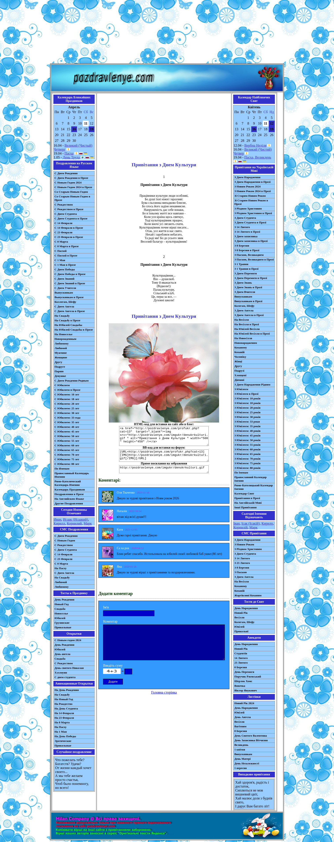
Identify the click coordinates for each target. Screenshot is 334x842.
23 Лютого (241, 662)
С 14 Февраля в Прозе (68, 227)
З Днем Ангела (243, 310)
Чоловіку (240, 356)
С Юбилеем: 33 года (67, 417)
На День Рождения (66, 690)
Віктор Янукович (245, 690)
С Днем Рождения (66, 173)
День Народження (246, 608)
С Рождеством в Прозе (68, 209)
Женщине (60, 357)
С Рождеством (63, 204)
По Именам (61, 468)
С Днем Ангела (64, 306)
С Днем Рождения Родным (71, 380)
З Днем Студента (245, 217)
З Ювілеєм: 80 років (247, 468)
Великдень (241, 745)
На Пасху (60, 568)
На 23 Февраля (64, 717)
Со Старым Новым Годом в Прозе (72, 198)
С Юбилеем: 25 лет (66, 408)
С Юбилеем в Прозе (67, 389)
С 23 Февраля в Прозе (68, 237)
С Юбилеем (62, 385)
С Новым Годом (64, 540)
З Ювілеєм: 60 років (247, 449)
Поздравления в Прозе (69, 494)
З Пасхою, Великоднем (249, 254)
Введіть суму (113, 665)
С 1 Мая (59, 260)
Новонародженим (245, 342)
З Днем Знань (243, 282)
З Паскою (240, 572)
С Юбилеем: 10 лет (66, 394)
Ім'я (106, 607)
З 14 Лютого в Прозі (247, 231)
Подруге (59, 366)
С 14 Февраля (63, 223)
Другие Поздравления (68, 503)
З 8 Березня (241, 245)
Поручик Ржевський (247, 676)
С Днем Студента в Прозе (70, 218)
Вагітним (240, 726)
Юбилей (59, 618)
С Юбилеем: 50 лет (66, 436)
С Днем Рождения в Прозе (71, 178)
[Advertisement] (167, 33)
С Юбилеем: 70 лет (66, 454)
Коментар (110, 621)
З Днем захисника (245, 236)
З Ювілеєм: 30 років (247, 417)
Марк (88, 523)
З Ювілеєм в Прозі (246, 393)
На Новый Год (63, 699)
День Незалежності (246, 763)
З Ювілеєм (241, 389)
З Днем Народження (247, 177)
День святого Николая (69, 668)
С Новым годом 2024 (67, 640)
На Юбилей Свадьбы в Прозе (73, 329)
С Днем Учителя (65, 288)
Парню (59, 371)
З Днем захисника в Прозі (251, 241)
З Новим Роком (244, 544)
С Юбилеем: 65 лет (66, 450)
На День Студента (66, 708)
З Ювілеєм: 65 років (247, 454)
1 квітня (239, 749)
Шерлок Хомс (243, 681)
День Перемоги (244, 672)
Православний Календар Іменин (250, 478)
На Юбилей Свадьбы (68, 325)
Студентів (240, 653)
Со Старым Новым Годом (71, 191)
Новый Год (61, 604)
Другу (58, 362)
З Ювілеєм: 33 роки (247, 421)
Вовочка (239, 685)
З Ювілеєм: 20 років (247, 407)
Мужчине (60, 352)
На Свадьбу (62, 315)
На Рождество (63, 703)
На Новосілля (243, 338)
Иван (57, 519)
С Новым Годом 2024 (67, 182)
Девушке (60, 376)
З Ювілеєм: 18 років (247, 403)
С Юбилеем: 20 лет (66, 403)
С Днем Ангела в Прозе (69, 311)
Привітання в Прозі (247, 498)
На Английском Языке (69, 498)
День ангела (62, 654)
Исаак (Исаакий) (75, 519)
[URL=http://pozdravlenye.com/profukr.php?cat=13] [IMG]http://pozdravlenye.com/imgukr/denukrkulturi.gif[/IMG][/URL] (164, 455)
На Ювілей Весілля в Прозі (252, 333)
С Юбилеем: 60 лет (66, 445)
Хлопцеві (240, 375)
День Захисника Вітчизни (251, 740)
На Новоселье (63, 334)
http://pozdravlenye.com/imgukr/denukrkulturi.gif (164, 469)
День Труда (71, 157)
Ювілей (239, 626)
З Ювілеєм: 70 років (247, 458)
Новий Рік (241, 612)
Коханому (240, 347)
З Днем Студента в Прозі (250, 222)
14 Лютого (241, 658)
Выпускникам (63, 292)
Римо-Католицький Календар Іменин (253, 487)
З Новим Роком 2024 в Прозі (252, 191)
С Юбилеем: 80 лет (66, 464)
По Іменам (241, 472)
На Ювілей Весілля (247, 329)
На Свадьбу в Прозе (67, 320)
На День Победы (65, 736)
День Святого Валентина (250, 735)
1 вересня (240, 768)
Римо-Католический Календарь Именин (67, 483)
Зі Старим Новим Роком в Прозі (251, 202)
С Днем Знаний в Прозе (69, 283)
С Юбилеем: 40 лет (66, 426)
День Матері (242, 758)
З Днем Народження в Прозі (252, 181)
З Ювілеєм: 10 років (247, 398)
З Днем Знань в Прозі (248, 287)
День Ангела (242, 717)
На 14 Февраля (64, 713)
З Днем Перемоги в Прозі (250, 278)
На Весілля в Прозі (246, 324)
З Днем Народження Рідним (252, 384)
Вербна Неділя (255, 145)
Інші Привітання (245, 507)
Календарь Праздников (69, 489)
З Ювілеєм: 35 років (247, 426)
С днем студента (64, 677)
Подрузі (239, 370)
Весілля (239, 617)
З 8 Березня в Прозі (246, 250)
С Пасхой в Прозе (65, 255)
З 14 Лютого (242, 227)
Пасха (68, 153)
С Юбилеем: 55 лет (66, 440)
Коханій (239, 352)
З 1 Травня (241, 264)
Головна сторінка (164, 692)
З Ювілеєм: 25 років (247, 412)
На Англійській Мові (248, 502)
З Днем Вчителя (244, 292)
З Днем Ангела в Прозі (249, 315)
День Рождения (64, 599)
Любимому (61, 343)
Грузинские (61, 622)
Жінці (238, 361)
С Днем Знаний (64, 278)
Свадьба (59, 608)
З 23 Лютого (242, 563)
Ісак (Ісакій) (251, 523)
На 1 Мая (60, 731)
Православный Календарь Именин (71, 475)
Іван (236, 523)
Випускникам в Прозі (248, 301)
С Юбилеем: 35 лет (66, 422)
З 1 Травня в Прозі (246, 268)
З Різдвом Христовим (248, 208)
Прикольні (241, 631)
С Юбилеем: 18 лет (66, 399)
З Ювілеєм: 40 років (247, 430)
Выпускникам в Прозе (69, 297)
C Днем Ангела (64, 572)
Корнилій (240, 527)
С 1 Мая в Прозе (65, 264)
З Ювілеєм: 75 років (247, 463)
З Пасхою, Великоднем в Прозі (254, 259)
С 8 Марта (61, 241)
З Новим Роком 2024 (247, 186)
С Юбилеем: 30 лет (66, 413)
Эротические (62, 741)
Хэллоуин (60, 672)
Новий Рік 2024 (244, 703)
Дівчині (239, 380)
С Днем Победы (64, 269)
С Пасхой (60, 251)
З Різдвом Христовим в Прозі (253, 213)
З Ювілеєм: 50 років (247, 440)
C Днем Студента (65, 549)
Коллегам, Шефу (65, 301)
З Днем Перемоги (245, 273)
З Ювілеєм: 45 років (247, 435)
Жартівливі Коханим (247, 595)
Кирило (267, 523)
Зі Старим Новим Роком (250, 195)
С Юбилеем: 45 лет (66, 431)
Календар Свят (244, 493)
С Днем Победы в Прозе (70, 274)
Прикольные (62, 627)
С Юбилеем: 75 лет (66, 459)
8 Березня (240, 667)
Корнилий (74, 523)
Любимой (60, 348)
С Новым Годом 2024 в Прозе (73, 187)
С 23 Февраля (63, 232)
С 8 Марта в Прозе (66, 246)
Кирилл (59, 523)
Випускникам (243, 296)
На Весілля (241, 319)
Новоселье (61, 613)
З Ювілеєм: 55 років (247, 444)
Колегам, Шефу (244, 305)
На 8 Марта (62, 722)
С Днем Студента (65, 213)
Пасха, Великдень (257, 157)
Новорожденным (65, 339)
